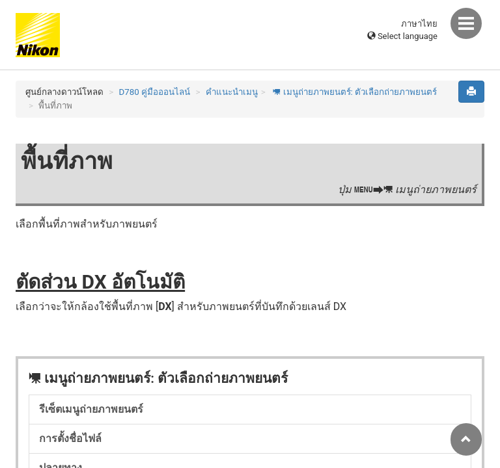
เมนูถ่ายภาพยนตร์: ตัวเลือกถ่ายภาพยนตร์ (354, 92)
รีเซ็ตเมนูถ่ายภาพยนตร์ (91, 409)
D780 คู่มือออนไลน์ (155, 92)
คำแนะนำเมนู (232, 92)
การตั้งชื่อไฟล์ (70, 438)
